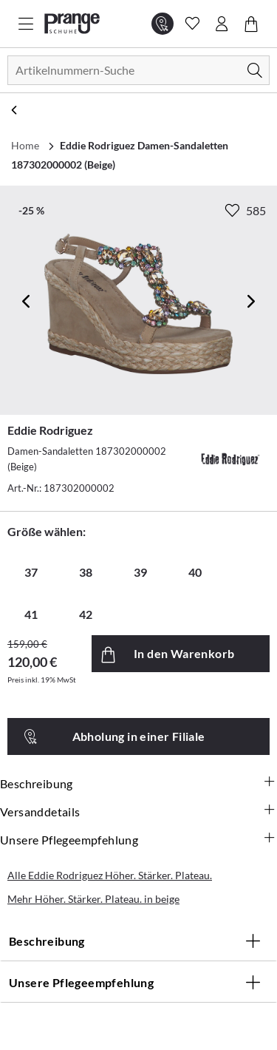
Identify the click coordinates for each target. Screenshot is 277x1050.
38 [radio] (85, 572)
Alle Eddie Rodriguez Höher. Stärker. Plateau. (109, 875)
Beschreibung (138, 783)
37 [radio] (31, 572)
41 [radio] (31, 614)
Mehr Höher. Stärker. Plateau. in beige (93, 898)
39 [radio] (140, 572)
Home (25, 145)
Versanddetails (138, 812)
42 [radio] (85, 614)
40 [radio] (195, 572)
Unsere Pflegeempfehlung (138, 840)
